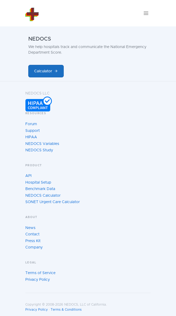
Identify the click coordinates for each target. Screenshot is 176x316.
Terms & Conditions (66, 309)
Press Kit (33, 241)
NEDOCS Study (39, 150)
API (28, 176)
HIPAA (31, 137)
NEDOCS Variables (42, 144)
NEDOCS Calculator (43, 196)
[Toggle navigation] (146, 13)
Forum (31, 124)
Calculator (46, 71)
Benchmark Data (40, 189)
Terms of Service (40, 273)
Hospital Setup (38, 182)
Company (34, 247)
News (30, 228)
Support (32, 131)
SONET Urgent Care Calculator (52, 202)
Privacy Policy (37, 280)
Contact (32, 234)
